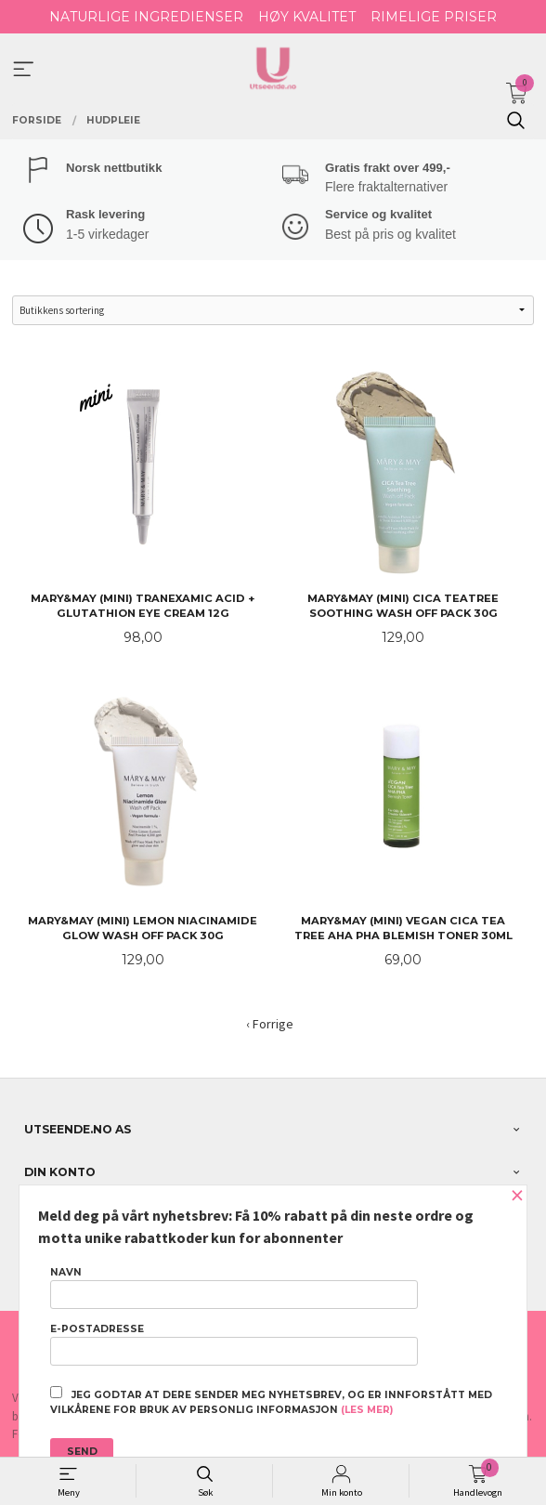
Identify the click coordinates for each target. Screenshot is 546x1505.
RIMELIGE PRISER (433, 16)
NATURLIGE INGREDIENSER (146, 16)
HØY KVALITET (307, 16)
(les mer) (367, 1410)
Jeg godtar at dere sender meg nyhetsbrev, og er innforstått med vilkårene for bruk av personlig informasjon (271, 1401)
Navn (233, 1287)
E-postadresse (233, 1344)
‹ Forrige (269, 1023)
